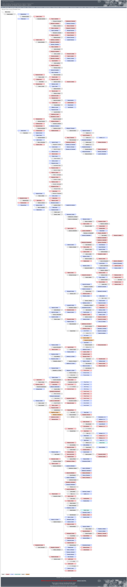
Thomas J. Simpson (71, 552)
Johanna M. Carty (54, 95)
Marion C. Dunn (55, 200)
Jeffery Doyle (102, 295)
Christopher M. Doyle (86, 307)
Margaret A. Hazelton (55, 42)
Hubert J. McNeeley (70, 477)
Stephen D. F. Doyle (71, 363)
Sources (24, 7)
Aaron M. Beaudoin (104, 260)
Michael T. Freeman (70, 128)
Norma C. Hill (72, 293)
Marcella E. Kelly (55, 79)
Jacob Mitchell (102, 423)
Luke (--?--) (102, 440)
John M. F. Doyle (55, 312)
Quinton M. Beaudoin (118, 263)
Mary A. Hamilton (54, 28)
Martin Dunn (7, 11)
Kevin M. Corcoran (86, 284)
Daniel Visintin (86, 451)
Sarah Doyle (39, 379)
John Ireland (72, 491)
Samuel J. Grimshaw (102, 151)
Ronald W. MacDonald (41, 386)
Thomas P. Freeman (57, 21)
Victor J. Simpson (70, 549)
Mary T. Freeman (70, 137)
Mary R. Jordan (71, 56)
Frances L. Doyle (39, 384)
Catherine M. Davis (55, 382)
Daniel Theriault (88, 533)
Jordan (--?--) (102, 137)
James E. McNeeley (57, 465)
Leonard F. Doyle (70, 305)
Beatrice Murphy (57, 88)
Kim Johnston (86, 426)
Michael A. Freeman (55, 125)
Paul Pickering (73, 475)
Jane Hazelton (55, 60)
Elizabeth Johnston (86, 414)
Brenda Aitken (88, 291)
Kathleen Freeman (55, 121)
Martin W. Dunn (55, 151)
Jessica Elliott (102, 226)
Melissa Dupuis (86, 547)
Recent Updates (91, 7)
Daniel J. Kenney (41, 202)
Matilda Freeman (54, 130)
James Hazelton (41, 42)
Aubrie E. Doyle (118, 265)
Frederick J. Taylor (70, 507)
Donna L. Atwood (88, 300)
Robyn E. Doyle (102, 258)
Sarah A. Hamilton (54, 35)
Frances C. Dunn (54, 167)
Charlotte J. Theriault (102, 535)
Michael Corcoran (72, 274)
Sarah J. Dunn (39, 39)
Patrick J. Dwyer (57, 93)
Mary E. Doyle (55, 349)
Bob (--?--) (73, 493)
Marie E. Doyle (70, 272)
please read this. (81, 580)
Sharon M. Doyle (70, 403)
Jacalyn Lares (70, 570)
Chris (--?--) (88, 137)
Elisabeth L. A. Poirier (57, 370)
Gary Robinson (88, 244)
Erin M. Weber (102, 281)
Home (2, 7)
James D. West (102, 249)
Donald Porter (72, 430)
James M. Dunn (39, 193)
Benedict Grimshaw (86, 146)
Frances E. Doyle (54, 407)
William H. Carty (55, 107)
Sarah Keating (10, 14)
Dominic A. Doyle (54, 354)
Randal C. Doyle (86, 265)
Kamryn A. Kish (118, 277)
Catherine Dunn (39, 123)
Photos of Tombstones (64, 7)
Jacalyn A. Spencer (72, 361)
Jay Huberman (88, 368)
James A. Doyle (70, 521)
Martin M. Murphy (57, 100)
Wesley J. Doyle (86, 256)
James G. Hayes (57, 81)
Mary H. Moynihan (41, 142)
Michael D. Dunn (55, 163)
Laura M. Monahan (57, 347)
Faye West (66, 583)
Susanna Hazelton (54, 56)
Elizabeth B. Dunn (54, 186)
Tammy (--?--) (72, 486)
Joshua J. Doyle (102, 309)
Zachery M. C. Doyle (102, 312)
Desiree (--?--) (88, 437)
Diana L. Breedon (88, 221)
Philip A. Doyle (55, 377)
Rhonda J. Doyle (86, 356)
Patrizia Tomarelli (88, 344)
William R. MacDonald (54, 386)
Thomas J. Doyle (39, 400)
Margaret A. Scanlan (57, 32)
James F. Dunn (55, 142)
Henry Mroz (72, 498)
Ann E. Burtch (41, 405)
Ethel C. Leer (57, 212)
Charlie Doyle (70, 547)
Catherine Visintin (101, 456)
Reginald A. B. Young (73, 382)
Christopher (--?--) (102, 416)
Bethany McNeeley (86, 472)
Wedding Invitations (47, 7)
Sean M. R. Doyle (101, 302)
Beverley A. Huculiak (88, 286)
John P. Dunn (54, 146)
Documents (33, 7)
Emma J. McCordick (57, 314)
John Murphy (70, 107)
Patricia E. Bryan (70, 442)
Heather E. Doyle (70, 538)
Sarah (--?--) (88, 132)
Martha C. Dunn (55, 181)
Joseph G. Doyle (55, 316)
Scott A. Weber (88, 277)
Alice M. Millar (57, 389)
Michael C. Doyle (86, 219)
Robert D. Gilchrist (104, 223)
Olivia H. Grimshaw (102, 149)
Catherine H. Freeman (70, 21)
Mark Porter (86, 440)
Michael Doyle (25, 200)
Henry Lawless (57, 63)
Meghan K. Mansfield (102, 237)
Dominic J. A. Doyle (70, 356)
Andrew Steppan (104, 251)
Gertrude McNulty (41, 137)
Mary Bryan (70, 428)
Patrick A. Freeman (70, 146)
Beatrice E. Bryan (70, 447)
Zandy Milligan (86, 535)
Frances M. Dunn (39, 74)
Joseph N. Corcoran (102, 286)
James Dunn (23, 130)
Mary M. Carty (55, 90)
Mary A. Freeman (70, 25)
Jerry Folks (73, 412)
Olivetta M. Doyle (70, 309)
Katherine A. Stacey (73, 468)
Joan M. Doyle (70, 347)
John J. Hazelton (55, 72)
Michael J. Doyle (55, 451)
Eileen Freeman (70, 35)
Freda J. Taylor (70, 500)
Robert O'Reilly (86, 458)
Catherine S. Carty (55, 114)
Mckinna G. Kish (117, 274)
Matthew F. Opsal (86, 349)
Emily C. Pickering (86, 477)
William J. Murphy (57, 25)
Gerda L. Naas (57, 214)
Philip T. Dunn (39, 135)
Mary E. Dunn (54, 153)
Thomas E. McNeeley (70, 484)
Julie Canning (88, 309)
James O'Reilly (73, 458)
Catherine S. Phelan (71, 461)
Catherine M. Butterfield (86, 242)
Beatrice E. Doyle (57, 128)
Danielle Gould (102, 358)
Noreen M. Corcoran (86, 274)
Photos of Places (73, 7)
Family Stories (80, 7)
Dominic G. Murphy (57, 123)
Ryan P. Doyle (102, 300)
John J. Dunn (54, 195)
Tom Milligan (72, 535)
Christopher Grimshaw (86, 139)
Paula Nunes (88, 447)
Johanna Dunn (39, 130)
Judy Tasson (57, 454)
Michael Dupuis (73, 545)
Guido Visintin (72, 449)
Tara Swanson (88, 363)
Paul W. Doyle (86, 312)
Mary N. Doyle (70, 228)
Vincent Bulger (57, 104)
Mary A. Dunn (39, 16)
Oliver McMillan (102, 447)
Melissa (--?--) (102, 437)
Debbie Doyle (86, 260)
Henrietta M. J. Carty (55, 116)
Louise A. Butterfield (86, 230)
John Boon (120, 279)
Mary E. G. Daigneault (72, 219)
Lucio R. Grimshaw (102, 153)
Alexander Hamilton (41, 18)
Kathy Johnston (86, 421)
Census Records (39, 7)
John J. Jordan (57, 53)
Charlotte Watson (88, 149)
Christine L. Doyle (86, 328)
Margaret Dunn (39, 118)
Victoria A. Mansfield (102, 242)
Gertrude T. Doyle (54, 458)
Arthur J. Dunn (55, 160)
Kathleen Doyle (71, 456)
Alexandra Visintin (102, 454)
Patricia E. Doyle (86, 293)
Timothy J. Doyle (102, 267)
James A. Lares (57, 559)
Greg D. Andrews (88, 326)
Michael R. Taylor (70, 519)
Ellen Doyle (39, 200)
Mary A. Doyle (70, 379)
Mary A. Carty (41, 403)
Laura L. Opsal (86, 351)
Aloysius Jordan (70, 60)
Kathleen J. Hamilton (55, 39)
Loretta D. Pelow (57, 205)
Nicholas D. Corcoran (102, 291)
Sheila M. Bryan (70, 451)
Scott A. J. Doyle (86, 361)
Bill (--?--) (88, 433)
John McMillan (73, 444)
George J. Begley (86, 526)
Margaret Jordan (25, 16)
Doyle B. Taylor (86, 517)
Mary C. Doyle (86, 223)
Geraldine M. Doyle (70, 398)
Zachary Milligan (86, 538)
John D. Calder (88, 253)
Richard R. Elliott (88, 226)
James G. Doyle (70, 244)
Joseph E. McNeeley (70, 465)
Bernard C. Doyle (54, 358)
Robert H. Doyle (70, 312)
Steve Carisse (73, 503)
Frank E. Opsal (73, 349)
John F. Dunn (39, 139)
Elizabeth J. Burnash (55, 547)
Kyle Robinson (102, 244)
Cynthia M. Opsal (86, 354)
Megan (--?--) (88, 442)
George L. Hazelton (55, 44)
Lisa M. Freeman (86, 135)
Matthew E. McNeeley (86, 470)
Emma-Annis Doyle (102, 344)
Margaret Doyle (55, 419)
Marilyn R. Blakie (88, 258)
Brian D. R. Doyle (86, 365)
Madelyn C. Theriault (102, 533)
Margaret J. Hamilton (55, 23)
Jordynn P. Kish (118, 284)
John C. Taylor (70, 517)
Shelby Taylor (86, 510)
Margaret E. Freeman (70, 142)
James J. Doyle (39, 205)
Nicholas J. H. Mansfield (88, 233)
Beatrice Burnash (54, 556)
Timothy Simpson (70, 554)
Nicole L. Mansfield (102, 233)
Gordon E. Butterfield (86, 235)
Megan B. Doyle (102, 365)
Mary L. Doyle (55, 405)
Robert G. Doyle (70, 321)
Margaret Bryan (70, 410)
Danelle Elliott (102, 228)
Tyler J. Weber (102, 277)
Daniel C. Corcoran (86, 288)
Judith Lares (70, 559)
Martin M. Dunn (39, 132)
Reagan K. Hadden (118, 235)
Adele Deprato (73, 510)
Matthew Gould (102, 361)
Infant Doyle (54, 207)
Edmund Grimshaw (86, 151)
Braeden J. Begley (102, 528)
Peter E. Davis (41, 382)
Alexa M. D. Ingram (102, 319)
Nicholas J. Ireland (86, 491)
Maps (85, 7)
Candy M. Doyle (70, 542)
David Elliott (102, 230)
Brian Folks (86, 412)
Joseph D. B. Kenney (70, 205)
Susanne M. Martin (88, 267)
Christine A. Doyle (101, 221)
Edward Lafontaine (41, 128)
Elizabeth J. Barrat (57, 361)
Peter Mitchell (88, 423)
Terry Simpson (70, 556)
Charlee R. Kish (118, 281)
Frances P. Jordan (70, 53)
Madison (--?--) (102, 426)
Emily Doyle (102, 305)
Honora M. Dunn (39, 125)
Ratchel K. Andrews (102, 326)
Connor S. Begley (101, 531)
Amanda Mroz (86, 498)
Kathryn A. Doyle (70, 524)
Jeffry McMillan (86, 444)
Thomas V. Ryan (57, 67)
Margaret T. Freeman (70, 28)
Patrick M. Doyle (70, 540)
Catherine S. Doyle (55, 416)
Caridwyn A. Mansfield (102, 240)
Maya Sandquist (73, 323)
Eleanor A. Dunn (55, 172)
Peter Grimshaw (73, 139)
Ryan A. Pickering (86, 475)
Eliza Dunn (25, 132)
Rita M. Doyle (54, 493)
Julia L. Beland (88, 528)
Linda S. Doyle (86, 251)
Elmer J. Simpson (57, 549)
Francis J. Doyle (55, 344)
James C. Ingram (88, 316)
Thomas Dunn (23, 205)
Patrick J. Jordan (70, 58)
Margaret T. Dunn (54, 177)
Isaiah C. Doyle (102, 314)
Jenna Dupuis (86, 549)
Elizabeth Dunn (39, 84)
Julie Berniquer (73, 514)
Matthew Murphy (57, 37)
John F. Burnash (41, 547)
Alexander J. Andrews (102, 328)
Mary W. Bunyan (57, 74)
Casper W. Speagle (57, 118)
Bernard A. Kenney (55, 202)
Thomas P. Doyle (54, 368)
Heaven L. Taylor (86, 514)
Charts (28, 7)
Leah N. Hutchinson (104, 265)
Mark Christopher (72, 505)
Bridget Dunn (39, 79)
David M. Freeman (86, 130)
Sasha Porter (102, 442)
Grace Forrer (72, 330)
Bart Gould (88, 358)
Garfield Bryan (57, 410)
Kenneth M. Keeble (73, 400)
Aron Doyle (86, 342)
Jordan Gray (104, 284)
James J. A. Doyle (54, 519)
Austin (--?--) (86, 493)
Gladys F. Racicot (57, 521)
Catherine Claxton (72, 479)
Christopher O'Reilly (86, 461)
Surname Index (13, 7)
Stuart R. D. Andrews (102, 330)
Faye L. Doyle (86, 247)
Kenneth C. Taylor (56, 496)
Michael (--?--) (102, 433)
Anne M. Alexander (57, 379)
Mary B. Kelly (54, 77)
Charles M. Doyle (54, 209)
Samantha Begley (86, 531)
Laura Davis (54, 384)
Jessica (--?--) (102, 435)
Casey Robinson (102, 247)
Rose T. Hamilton (54, 18)
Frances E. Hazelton (55, 51)
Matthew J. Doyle (86, 302)
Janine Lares (70, 563)
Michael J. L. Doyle (70, 370)
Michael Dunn (23, 14)
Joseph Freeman (70, 39)
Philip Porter (86, 435)
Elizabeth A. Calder (102, 253)
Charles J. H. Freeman (70, 144)
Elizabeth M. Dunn (23, 198)
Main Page (7, 7)
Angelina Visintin (86, 449)
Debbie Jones (88, 142)
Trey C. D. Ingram (102, 321)
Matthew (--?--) (102, 419)
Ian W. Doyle (102, 263)
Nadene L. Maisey (104, 270)
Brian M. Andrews (101, 333)
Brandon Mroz (86, 500)
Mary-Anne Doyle (70, 454)
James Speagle (57, 49)
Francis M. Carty (55, 109)
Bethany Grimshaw (102, 142)
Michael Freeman (70, 30)
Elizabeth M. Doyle (39, 545)
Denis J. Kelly (41, 77)
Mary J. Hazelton (54, 46)
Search (96, 7)
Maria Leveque (88, 454)
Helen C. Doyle (55, 463)
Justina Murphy (71, 102)
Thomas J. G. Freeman (70, 149)
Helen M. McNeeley (70, 472)
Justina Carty (54, 102)
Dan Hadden (104, 235)
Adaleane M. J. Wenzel (72, 216)
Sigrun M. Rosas (88, 153)
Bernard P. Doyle (70, 291)
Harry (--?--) (88, 416)
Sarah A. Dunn (39, 144)
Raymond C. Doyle (70, 214)
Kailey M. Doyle (102, 363)
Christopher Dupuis (86, 545)
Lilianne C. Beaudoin (118, 260)
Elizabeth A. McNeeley (70, 482)
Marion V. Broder (72, 247)
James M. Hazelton (55, 70)
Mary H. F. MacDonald (54, 400)
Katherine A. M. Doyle (86, 323)
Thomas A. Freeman (71, 23)
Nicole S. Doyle (102, 272)
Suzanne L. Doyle (86, 314)
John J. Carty (54, 86)
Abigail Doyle (102, 307)
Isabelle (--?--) (88, 144)
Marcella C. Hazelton (55, 58)
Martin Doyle (39, 209)
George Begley (73, 526)
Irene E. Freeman (70, 32)
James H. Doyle (55, 307)
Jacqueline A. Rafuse (88, 305)
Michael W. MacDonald (54, 396)
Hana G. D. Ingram (102, 316)
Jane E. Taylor (70, 496)
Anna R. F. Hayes (70, 81)
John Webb (41, 81)
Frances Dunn (23, 202)
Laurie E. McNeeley (70, 489)
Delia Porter (86, 430)
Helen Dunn (54, 191)
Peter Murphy (70, 104)
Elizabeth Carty (55, 97)
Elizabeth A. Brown (72, 307)
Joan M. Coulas (73, 130)
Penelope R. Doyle (70, 533)
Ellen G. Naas (57, 319)
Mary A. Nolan (41, 195)
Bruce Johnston (73, 414)
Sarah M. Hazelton (55, 65)
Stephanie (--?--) (102, 421)
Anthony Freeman (70, 37)
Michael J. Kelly (55, 84)
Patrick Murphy (71, 100)
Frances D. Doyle (70, 319)
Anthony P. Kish (104, 274)
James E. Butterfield (73, 230)
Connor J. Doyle (117, 267)
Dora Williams (57, 356)
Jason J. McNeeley (86, 468)
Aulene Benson (57, 309)
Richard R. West (88, 249)
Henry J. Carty (41, 86)
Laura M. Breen (57, 111)
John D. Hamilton (54, 30)
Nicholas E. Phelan (57, 461)
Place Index (19, 7)
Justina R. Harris (104, 279)
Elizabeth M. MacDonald (55, 391)
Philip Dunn (23, 18)
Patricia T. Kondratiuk (73, 377)
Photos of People (55, 7)
